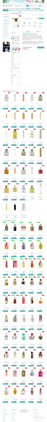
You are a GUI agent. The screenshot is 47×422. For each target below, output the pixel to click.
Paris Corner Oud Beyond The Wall (6, 253)
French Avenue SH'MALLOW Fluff (23, 308)
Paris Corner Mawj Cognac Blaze (23, 235)
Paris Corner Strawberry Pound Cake (15, 272)
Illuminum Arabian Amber (6, 21)
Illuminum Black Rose (5, 29)
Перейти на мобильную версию (38, 420)
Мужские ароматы (11, 8)
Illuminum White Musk (15, 160)
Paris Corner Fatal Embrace (15, 290)
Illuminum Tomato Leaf (6, 142)
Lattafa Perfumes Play (15, 344)
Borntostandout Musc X (15, 326)
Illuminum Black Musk (5, 27)
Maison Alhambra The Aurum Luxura (23, 363)
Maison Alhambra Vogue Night (32, 363)
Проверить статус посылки (28, 3)
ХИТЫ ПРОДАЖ (5, 10)
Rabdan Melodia (40, 290)
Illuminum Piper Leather (6, 37)
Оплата (13, 414)
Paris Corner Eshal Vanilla (6, 308)
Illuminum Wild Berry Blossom (23, 197)
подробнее (23, 26)
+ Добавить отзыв (40, 47)
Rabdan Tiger (23, 290)
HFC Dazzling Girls (32, 381)
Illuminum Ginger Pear (5, 31)
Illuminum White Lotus (40, 142)
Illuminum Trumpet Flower (6, 215)
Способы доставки (13, 3)
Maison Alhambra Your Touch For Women (15, 363)
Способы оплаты (20, 3)
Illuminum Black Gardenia (6, 26)
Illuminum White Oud (23, 160)
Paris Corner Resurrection (15, 253)
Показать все (4, 40)
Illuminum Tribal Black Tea (23, 215)
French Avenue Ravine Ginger (32, 308)
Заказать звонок (31, 6)
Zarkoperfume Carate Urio (23, 399)
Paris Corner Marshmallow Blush (40, 399)
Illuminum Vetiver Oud (23, 142)
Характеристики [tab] (38, 31)
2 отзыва (42, 324)
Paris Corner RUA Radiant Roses (40, 381)
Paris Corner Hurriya (32, 235)
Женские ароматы (5, 8)
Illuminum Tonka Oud (15, 142)
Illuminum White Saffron (41, 160)
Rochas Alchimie (40, 308)
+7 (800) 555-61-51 (33, 4)
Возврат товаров (14, 413)
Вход (40, 3)
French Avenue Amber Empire (15, 235)
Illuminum (14, 91)
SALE (32, 8)
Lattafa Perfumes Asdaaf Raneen (40, 326)
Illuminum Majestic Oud (5, 33)
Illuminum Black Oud (5, 28)
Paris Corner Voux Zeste (15, 399)
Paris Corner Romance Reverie (32, 253)
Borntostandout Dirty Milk (23, 326)
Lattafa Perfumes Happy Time (6, 363)
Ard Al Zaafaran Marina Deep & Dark (40, 363)
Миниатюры (23, 8)
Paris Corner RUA (6, 399)
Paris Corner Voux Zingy (41, 253)
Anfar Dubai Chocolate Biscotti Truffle (23, 381)
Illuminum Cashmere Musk (6, 30)
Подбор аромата (37, 8)
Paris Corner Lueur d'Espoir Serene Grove (6, 235)
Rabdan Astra (32, 290)
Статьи (4, 417)
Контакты (13, 418)
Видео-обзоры (5, 418)
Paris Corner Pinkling (32, 399)
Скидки (35, 3)
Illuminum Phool (5, 36)
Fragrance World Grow (15, 308)
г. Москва (7, 3)
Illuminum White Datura (32, 142)
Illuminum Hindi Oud (5, 18)
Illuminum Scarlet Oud (40, 178)
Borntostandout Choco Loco (32, 326)
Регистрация (42, 3)
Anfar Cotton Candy (14, 381)
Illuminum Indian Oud (5, 32)
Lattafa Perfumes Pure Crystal (40, 344)
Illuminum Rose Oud (6, 178)
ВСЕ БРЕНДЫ (42, 10)
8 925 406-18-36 (36, 414)
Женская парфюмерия (6, 413)
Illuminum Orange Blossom (6, 35)
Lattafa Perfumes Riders (32, 344)
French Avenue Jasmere (6, 326)
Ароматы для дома (17, 8)
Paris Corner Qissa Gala (23, 253)
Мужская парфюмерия (6, 414)
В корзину (41, 18)
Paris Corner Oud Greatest (40, 235)
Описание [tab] (27, 31)
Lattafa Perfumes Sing (23, 344)
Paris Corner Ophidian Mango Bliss (23, 272)
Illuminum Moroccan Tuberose (5, 34)
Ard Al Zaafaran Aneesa (6, 381)
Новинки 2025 (28, 8)
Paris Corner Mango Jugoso (6, 290)
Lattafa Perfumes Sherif (6, 344)
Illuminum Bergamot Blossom (5, 25)
